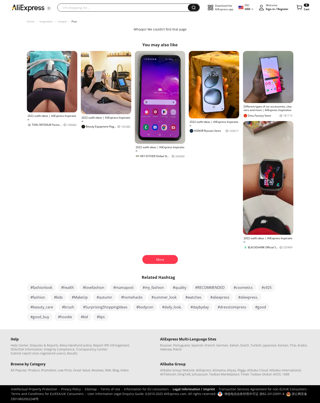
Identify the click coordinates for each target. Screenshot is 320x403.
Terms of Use (110, 389)
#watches (193, 297)
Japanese (269, 345)
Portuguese (181, 345)
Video (124, 370)
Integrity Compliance (59, 349)
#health (67, 287)
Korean (283, 345)
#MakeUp (80, 297)
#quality (179, 287)
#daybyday (200, 307)
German (222, 345)
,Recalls (72, 353)
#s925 (267, 287)
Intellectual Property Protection (34, 389)
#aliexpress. (248, 297)
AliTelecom (168, 374)
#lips (101, 316)
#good (260, 307)
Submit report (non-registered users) (38, 353)
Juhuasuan (200, 374)
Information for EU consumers (146, 389)
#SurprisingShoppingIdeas (105, 307)
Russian (166, 345)
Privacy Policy (71, 389)
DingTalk (184, 374)
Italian (234, 345)
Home (30, 21)
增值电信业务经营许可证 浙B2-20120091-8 (254, 394)
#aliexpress (219, 297)
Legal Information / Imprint (194, 389)
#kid (84, 316)
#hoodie (65, 316)
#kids (58, 297)
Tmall (245, 374)
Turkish (256, 345)
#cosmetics (243, 287)
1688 (285, 374)
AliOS (277, 374)
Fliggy (241, 370)
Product (34, 370)
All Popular (19, 370)
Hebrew (166, 349)
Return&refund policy (76, 345)
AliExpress (203, 370)
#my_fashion (153, 287)
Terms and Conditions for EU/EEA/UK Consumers (47, 394)
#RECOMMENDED (210, 287)
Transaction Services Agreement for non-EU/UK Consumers (263, 389)
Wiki (108, 370)
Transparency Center (91, 349)
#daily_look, (172, 307)
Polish (177, 349)
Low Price (65, 370)
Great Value (81, 370)
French (210, 345)
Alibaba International (285, 370)
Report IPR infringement (111, 345)
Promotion (48, 370)
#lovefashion (93, 287)
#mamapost (123, 287)
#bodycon (144, 307)
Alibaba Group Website (177, 370)
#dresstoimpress (232, 307)
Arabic (302, 345)
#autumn (104, 297)
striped (62, 21)
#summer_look (164, 297)
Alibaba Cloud (257, 370)
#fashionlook (41, 287)
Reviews (98, 370)
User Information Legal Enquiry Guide (115, 394)
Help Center (19, 345)
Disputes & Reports (44, 345)
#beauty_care (41, 307)
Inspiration (46, 21)
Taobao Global (261, 374)
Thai (293, 345)
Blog (116, 370)
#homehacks (132, 297)
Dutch (244, 345)
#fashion (37, 297)
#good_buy (39, 316)
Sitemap (91, 389)
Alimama (219, 370)
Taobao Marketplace (224, 374)
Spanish (197, 345)
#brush (68, 307)
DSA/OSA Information (26, 349)
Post (74, 21)
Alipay (231, 370)
